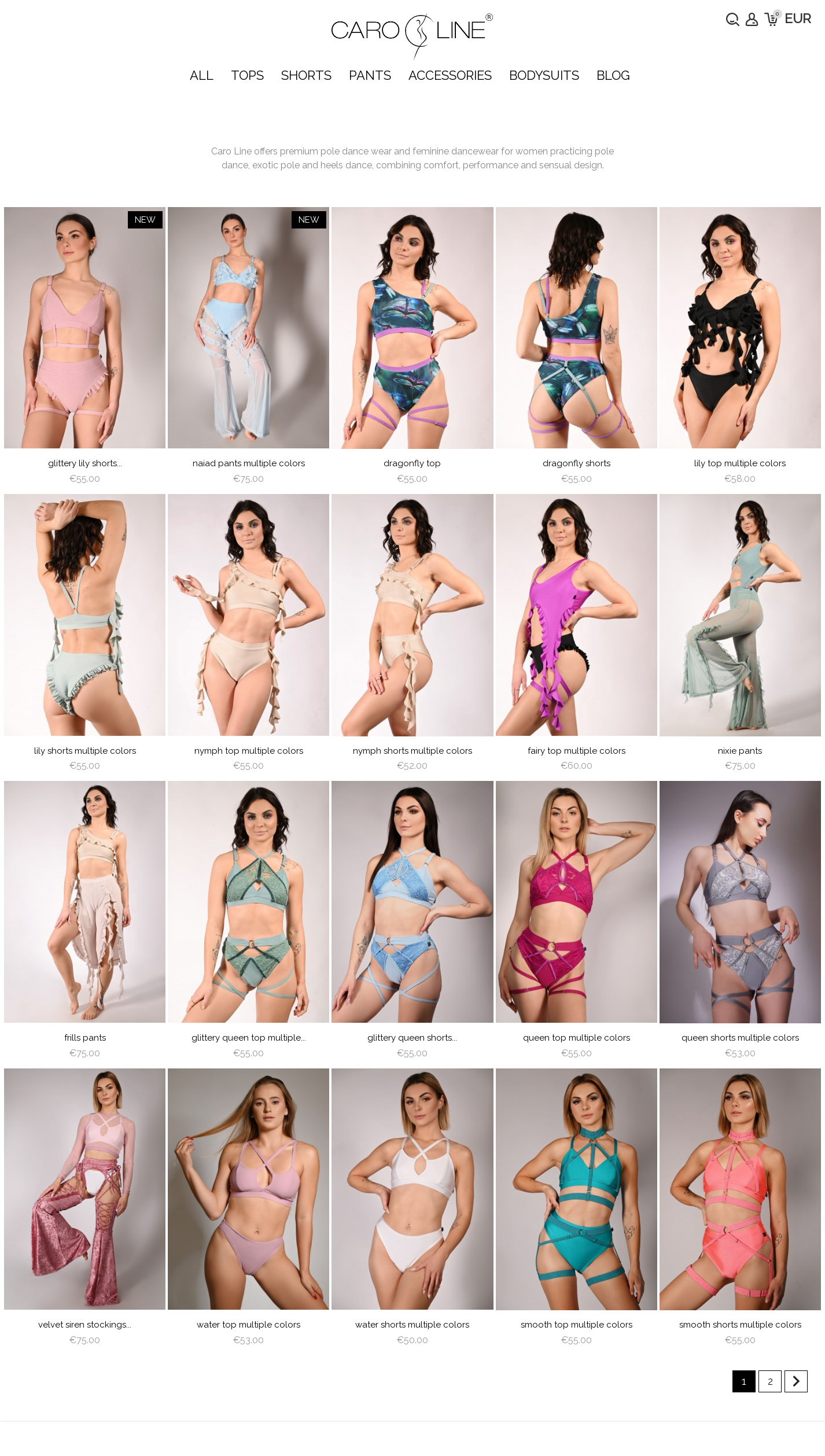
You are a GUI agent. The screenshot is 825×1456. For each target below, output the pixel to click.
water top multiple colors (248, 1324)
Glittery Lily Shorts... (85, 463)
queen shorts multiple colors (740, 1038)
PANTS (370, 75)
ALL (201, 75)
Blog (613, 75)
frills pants (85, 1038)
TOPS (247, 75)
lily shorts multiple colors (85, 751)
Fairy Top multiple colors (576, 751)
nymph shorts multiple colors (412, 751)
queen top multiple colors (576, 1038)
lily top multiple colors (740, 463)
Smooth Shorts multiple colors (740, 1324)
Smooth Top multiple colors (576, 1324)
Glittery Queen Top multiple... (248, 1038)
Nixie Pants (740, 751)
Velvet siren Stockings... (84, 1324)
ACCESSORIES (450, 75)
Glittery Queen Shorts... (412, 1038)
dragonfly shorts (576, 463)
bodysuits (544, 75)
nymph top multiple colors (248, 751)
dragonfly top (412, 463)
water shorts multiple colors (412, 1324)
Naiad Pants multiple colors (249, 463)
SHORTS (306, 75)
